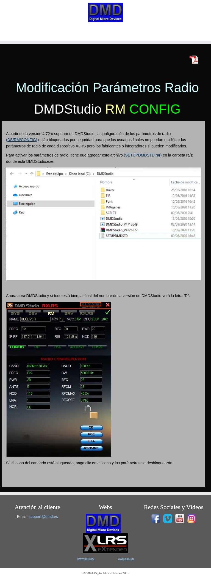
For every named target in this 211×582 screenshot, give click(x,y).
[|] (105, 12)
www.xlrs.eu (126, 558)
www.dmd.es (85, 558)
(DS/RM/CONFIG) (21, 140)
